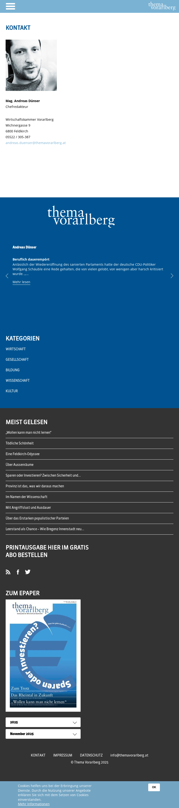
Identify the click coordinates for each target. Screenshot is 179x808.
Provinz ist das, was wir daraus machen (35, 486)
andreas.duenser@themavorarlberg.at (36, 143)
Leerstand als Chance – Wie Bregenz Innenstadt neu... (45, 529)
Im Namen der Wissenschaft (26, 497)
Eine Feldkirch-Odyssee (22, 454)
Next (168, 276)
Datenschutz (91, 755)
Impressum (62, 755)
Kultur (12, 391)
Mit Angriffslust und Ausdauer (28, 507)
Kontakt (38, 755)
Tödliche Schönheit (20, 443)
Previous (10, 276)
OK (154, 787)
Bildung (13, 370)
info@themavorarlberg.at (129, 755)
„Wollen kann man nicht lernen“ (28, 432)
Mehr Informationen (34, 804)
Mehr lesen (21, 282)
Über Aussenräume (19, 465)
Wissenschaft (18, 380)
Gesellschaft (17, 360)
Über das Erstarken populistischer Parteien (37, 518)
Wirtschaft (16, 349)
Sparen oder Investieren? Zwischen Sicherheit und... (43, 475)
